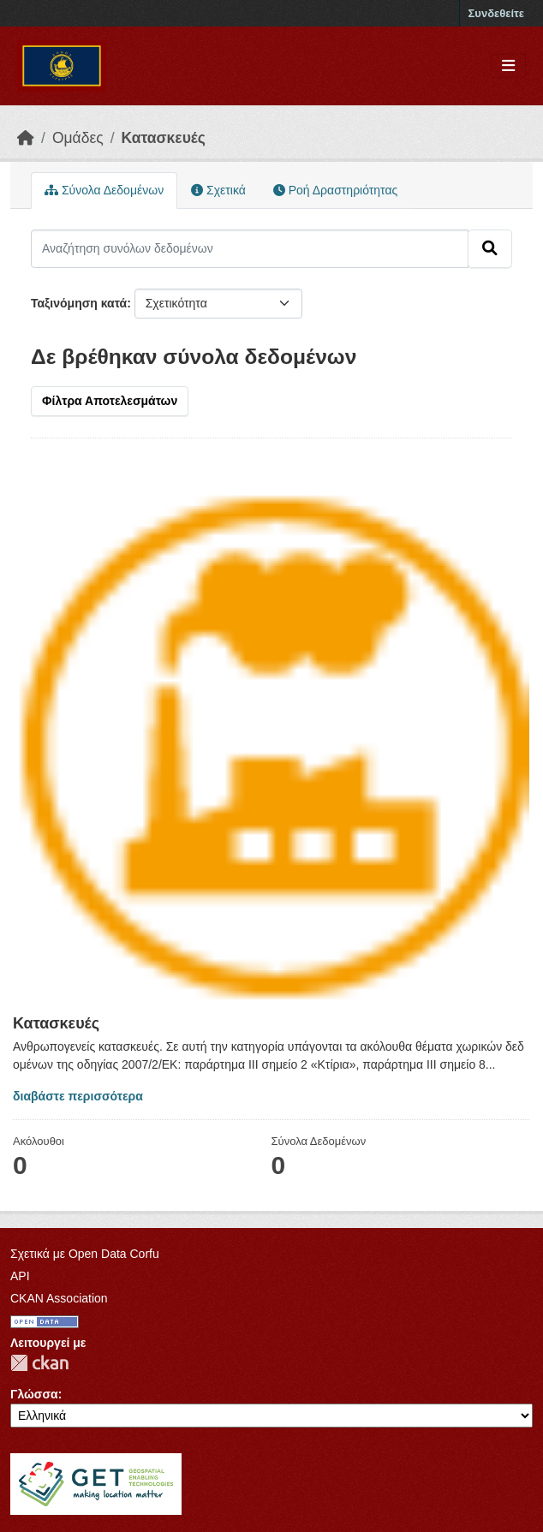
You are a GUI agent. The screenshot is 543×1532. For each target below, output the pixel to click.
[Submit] (490, 248)
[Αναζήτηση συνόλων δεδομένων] (249, 248)
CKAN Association (59, 1298)
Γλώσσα (34, 1394)
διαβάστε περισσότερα (78, 1096)
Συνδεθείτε (496, 13)
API (20, 1276)
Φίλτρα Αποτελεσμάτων (109, 401)
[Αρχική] (25, 137)
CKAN (39, 1363)
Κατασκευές (164, 137)
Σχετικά (218, 190)
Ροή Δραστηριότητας (335, 190)
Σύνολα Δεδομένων (104, 190)
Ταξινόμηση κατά (79, 303)
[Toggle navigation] (508, 66)
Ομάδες (78, 137)
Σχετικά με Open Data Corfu (84, 1254)
